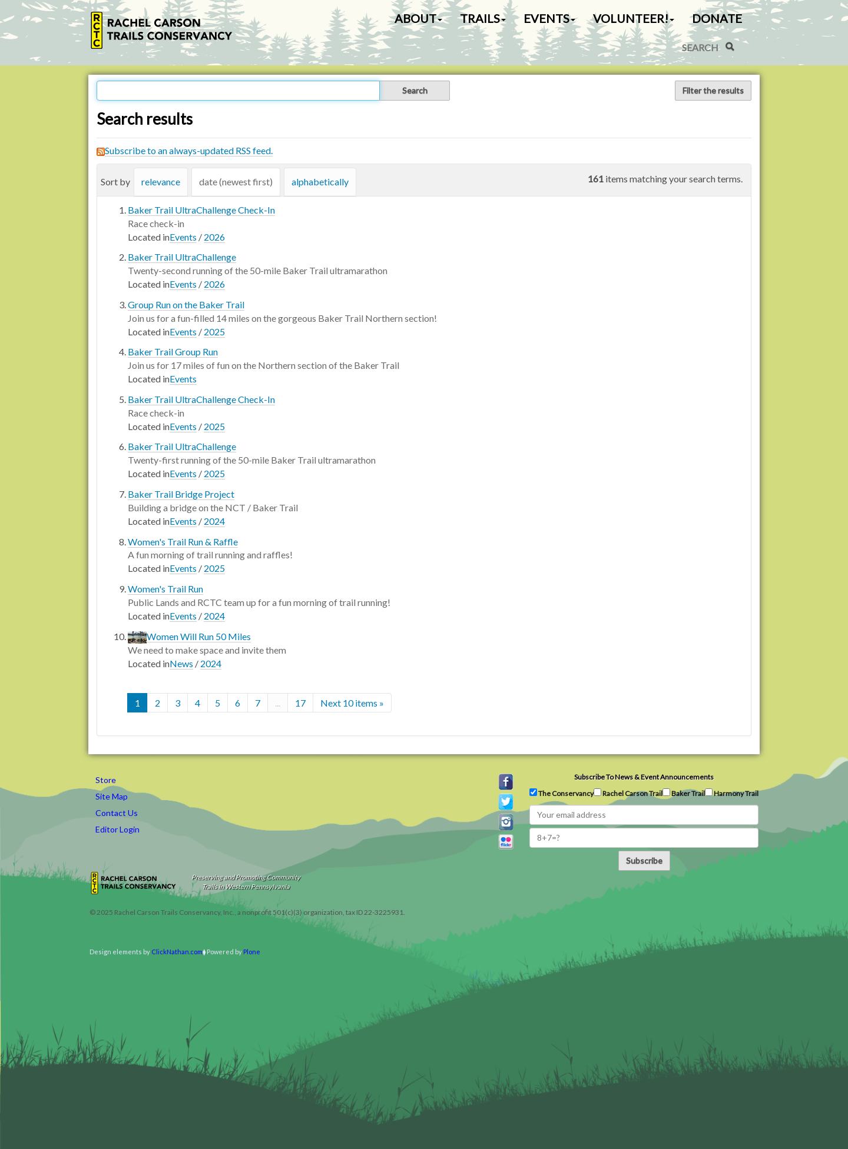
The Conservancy (561, 793)
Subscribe (644, 860)
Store (105, 780)
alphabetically (320, 181)
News (181, 663)
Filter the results (713, 90)
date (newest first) (236, 181)
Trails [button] (483, 18)
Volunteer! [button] (633, 18)
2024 (214, 521)
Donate (717, 18)
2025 (214, 331)
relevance (160, 181)
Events (183, 236)
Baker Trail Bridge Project (181, 493)
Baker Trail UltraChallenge (182, 256)
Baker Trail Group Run (173, 351)
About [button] (418, 18)
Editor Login (117, 829)
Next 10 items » (352, 702)
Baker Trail (683, 793)
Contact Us (116, 813)
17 (300, 702)
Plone (251, 951)
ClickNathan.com (177, 951)
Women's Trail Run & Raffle (183, 541)
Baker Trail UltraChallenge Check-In (201, 209)
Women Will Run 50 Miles (199, 636)
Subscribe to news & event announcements (644, 776)
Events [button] (549, 18)
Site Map (111, 796)
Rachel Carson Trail (628, 793)
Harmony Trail (731, 793)
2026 (214, 236)
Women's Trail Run (165, 588)
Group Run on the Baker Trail (186, 304)
